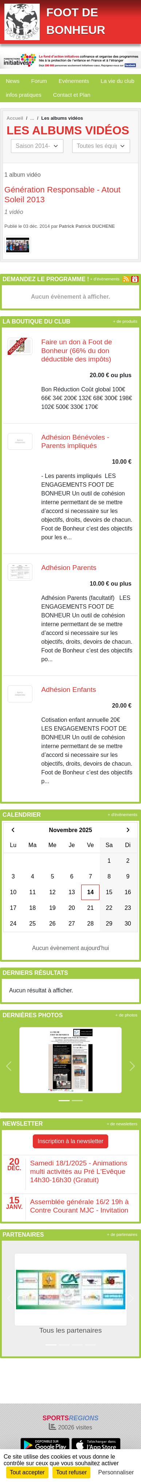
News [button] (13, 81)
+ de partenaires (122, 1234)
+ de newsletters (122, 1124)
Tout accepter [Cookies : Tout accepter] (27, 1472)
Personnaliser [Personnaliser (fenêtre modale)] (116, 1472)
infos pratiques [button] (24, 95)
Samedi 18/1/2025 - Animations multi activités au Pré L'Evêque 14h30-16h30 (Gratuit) (79, 1171)
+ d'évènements (105, 279)
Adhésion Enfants (68, 689)
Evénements (74, 81)
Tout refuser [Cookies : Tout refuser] (71, 1472)
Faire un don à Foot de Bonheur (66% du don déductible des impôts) (76, 350)
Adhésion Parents (68, 567)
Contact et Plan (72, 95)
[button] (9, 1066)
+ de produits (125, 321)
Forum (39, 81)
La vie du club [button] (117, 81)
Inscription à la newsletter (70, 1141)
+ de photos (126, 1015)
